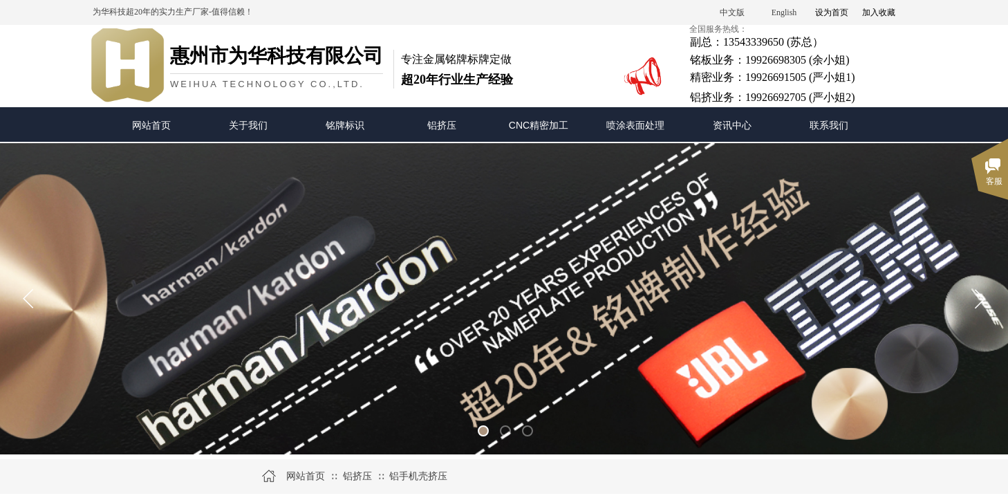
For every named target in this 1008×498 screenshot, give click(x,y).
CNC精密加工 (538, 125)
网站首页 (151, 125)
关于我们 (248, 125)
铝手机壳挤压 (418, 476)
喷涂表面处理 (635, 125)
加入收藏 (878, 12)
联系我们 (829, 125)
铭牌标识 (345, 125)
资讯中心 (732, 125)
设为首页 (831, 12)
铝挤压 (441, 125)
